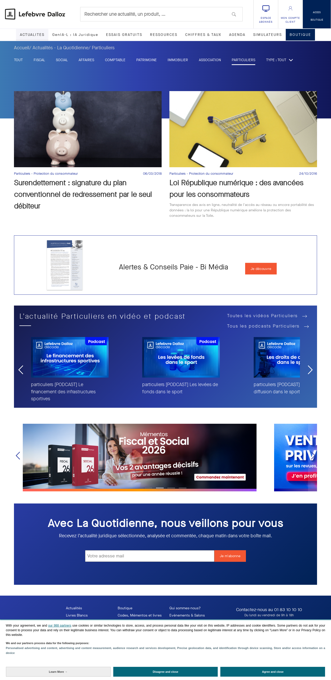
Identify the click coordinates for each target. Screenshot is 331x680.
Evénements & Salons (187, 615)
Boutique (125, 608)
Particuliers (243, 60)
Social (62, 60)
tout (18, 60)
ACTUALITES (32, 34)
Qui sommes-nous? (185, 608)
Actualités (74, 608)
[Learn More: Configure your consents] (58, 672)
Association (210, 60)
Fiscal (39, 60)
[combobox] (161, 14)
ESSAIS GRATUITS (124, 34)
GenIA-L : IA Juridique (75, 34)
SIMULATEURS (267, 34)
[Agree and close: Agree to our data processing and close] (272, 672)
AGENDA (237, 34)
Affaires (86, 60)
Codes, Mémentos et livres (140, 615)
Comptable (115, 60)
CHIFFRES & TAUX (203, 34)
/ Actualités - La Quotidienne (58, 48)
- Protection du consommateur (54, 174)
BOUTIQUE (300, 34)
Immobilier (178, 60)
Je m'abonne (230, 556)
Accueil (21, 48)
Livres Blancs (77, 615)
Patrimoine (146, 60)
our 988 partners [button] (59, 625)
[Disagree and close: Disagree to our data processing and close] (165, 672)
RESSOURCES (163, 34)
